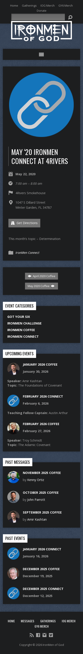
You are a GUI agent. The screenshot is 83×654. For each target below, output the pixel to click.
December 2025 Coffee (41, 569)
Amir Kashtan (37, 519)
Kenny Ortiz (35, 480)
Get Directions (24, 223)
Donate (41, 11)
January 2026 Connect (42, 549)
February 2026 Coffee (41, 424)
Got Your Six (18, 317)
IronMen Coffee (21, 330)
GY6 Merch (65, 5)
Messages (27, 621)
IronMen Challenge (24, 323)
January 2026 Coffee (40, 364)
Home (14, 5)
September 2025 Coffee (42, 512)
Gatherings (29, 5)
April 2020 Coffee (41, 276)
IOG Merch (48, 5)
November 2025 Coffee (42, 473)
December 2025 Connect (43, 589)
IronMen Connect (27, 253)
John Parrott (36, 499)
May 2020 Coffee (41, 286)
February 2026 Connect (43, 396)
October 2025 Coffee (41, 492)
